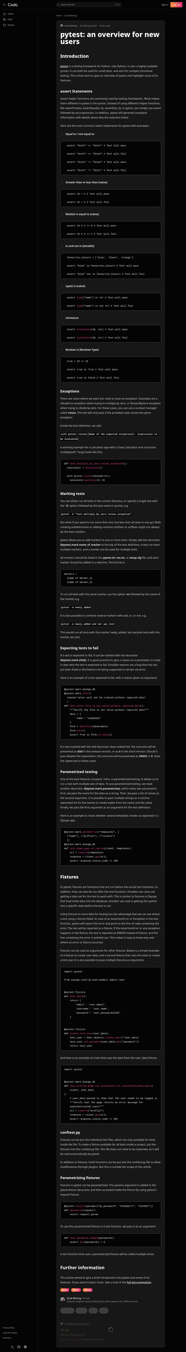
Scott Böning (70, 15)
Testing (88, 1290)
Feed (59, 15)
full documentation (139, 1282)
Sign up (176, 4)
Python (76, 1290)
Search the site (88, 4)
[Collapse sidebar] (4, 4)
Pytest (65, 1290)
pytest (64, 66)
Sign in (164, 4)
